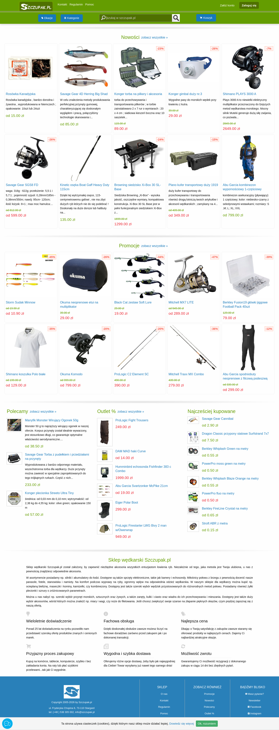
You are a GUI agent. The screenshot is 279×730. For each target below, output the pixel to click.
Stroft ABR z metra (214, 523)
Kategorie (71, 18)
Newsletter (254, 700)
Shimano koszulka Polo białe (26, 374)
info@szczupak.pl (85, 712)
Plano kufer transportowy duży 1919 (193, 185)
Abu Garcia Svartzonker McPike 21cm (141, 486)
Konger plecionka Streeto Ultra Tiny (49, 493)
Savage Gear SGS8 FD (22, 185)
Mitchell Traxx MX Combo (186, 374)
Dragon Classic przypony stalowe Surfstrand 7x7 (235, 433)
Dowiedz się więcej (181, 723)
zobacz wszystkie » (154, 37)
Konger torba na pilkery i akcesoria (138, 94)
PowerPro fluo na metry (218, 493)
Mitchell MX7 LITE (181, 302)
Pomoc (89, 4)
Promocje (209, 693)
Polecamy (209, 706)
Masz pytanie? (254, 693)
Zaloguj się (249, 5)
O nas (164, 693)
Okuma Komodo (71, 374)
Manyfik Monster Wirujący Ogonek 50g (51, 420)
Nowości (209, 700)
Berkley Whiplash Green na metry (225, 448)
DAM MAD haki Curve (130, 451)
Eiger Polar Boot (126, 502)
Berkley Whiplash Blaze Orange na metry (230, 478)
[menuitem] (47, 18)
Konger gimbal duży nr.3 (185, 94)
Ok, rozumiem (207, 723)
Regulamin (76, 4)
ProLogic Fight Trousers (131, 420)
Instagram (254, 713)
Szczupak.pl (85, 702)
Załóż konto (227, 5)
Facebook (254, 706)
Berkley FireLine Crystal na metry (225, 508)
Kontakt (62, 4)
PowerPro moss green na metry (223, 463)
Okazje (47, 18)
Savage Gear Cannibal (217, 418)
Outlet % (209, 713)
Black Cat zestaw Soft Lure (133, 302)
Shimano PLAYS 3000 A (239, 94)
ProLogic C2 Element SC (131, 374)
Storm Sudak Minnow (20, 302)
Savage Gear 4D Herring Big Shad (84, 94)
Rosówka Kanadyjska (20, 94)
